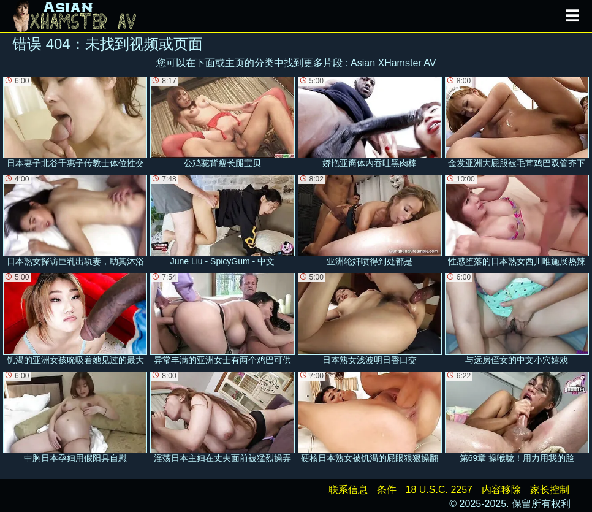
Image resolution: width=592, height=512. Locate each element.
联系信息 (348, 489)
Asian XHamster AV (393, 63)
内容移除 (501, 489)
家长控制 (549, 489)
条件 (387, 489)
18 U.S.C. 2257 (439, 489)
